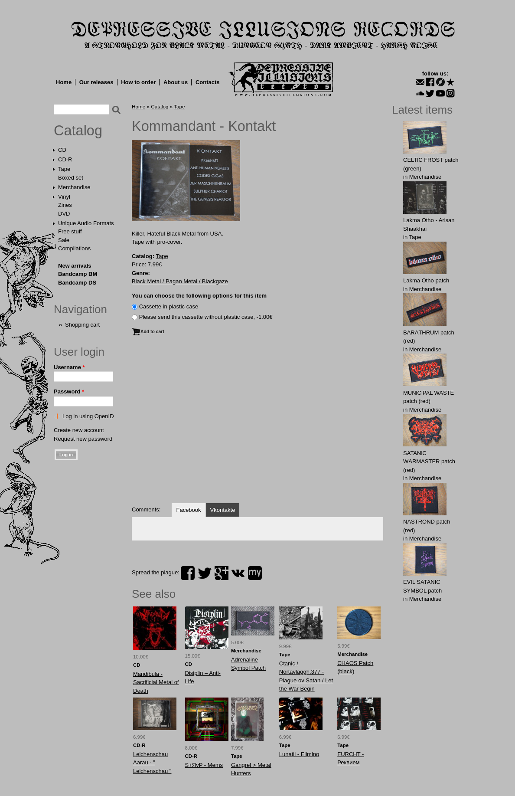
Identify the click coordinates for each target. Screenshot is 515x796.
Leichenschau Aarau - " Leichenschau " (152, 762)
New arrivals (74, 265)
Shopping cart (82, 324)
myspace (255, 573)
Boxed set (70, 177)
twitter (205, 573)
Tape (64, 169)
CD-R (65, 159)
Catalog (78, 130)
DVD (64, 213)
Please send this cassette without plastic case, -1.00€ (206, 317)
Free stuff (70, 231)
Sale (63, 240)
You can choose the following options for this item (199, 295)
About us (175, 82)
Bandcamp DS (77, 282)
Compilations (74, 248)
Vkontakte (222, 510)
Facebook (188, 510)
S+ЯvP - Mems (204, 765)
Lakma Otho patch (426, 280)
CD (62, 150)
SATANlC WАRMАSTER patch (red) (429, 461)
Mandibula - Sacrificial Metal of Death (156, 682)
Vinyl (64, 196)
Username (69, 367)
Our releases (96, 82)
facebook (188, 573)
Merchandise (74, 187)
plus (221, 573)
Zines (65, 205)
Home (64, 82)
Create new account (79, 430)
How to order (138, 82)
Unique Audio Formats (86, 223)
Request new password (83, 439)
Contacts (208, 82)
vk (238, 573)
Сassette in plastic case (169, 306)
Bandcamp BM (77, 274)
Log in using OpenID (88, 416)
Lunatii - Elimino (299, 754)
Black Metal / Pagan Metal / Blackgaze (180, 281)
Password (69, 391)
